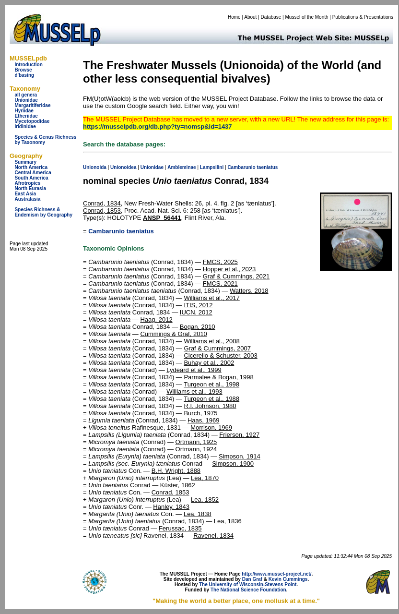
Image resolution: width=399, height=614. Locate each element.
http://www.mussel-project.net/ (276, 574)
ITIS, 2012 (198, 305)
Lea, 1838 (197, 514)
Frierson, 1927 (239, 434)
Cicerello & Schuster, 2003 (220, 355)
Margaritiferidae (32, 105)
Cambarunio (241, 167)
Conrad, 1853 (102, 210)
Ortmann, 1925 (196, 441)
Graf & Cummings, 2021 (236, 276)
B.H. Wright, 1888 (176, 470)
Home (234, 17)
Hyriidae (23, 110)
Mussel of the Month (307, 17)
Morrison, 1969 (211, 427)
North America (30, 167)
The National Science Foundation (248, 589)
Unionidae (25, 100)
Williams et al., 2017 (211, 297)
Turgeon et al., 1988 (211, 398)
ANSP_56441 (162, 217)
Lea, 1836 (228, 521)
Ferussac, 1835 (180, 528)
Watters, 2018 (249, 290)
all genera (25, 94)
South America (31, 178)
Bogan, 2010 (197, 326)
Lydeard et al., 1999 (193, 369)
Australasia (27, 199)
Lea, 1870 (205, 478)
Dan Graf (252, 579)
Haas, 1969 (204, 420)
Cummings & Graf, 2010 (173, 333)
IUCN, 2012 (196, 312)
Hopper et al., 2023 (229, 269)
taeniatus (267, 167)
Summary (25, 162)
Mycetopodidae (31, 121)
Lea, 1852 (205, 499)
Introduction (28, 64)
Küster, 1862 (177, 485)
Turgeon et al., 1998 (211, 384)
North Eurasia (30, 188)
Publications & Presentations (362, 17)
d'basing (24, 75)
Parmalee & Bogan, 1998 (218, 377)
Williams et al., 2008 (211, 341)
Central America (32, 172)
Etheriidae (25, 116)
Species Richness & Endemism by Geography (43, 212)
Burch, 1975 (200, 413)
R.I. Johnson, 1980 (210, 405)
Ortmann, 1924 (196, 449)
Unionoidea (123, 167)
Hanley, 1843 (171, 506)
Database (271, 17)
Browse (23, 69)
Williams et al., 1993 (194, 391)
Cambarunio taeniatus (121, 231)
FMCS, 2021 (220, 283)
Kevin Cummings (288, 579)
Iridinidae (24, 126)
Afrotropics (27, 183)
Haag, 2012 (156, 319)
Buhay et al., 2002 (209, 362)
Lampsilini (211, 167)
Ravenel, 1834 (213, 535)
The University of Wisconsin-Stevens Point (247, 584)
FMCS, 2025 (220, 261)
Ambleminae (181, 167)
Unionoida (94, 167)
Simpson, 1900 (233, 463)
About (250, 17)
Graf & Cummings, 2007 (217, 348)
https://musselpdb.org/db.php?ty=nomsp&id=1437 (157, 126)
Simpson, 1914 (239, 456)
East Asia (25, 193)
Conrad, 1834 (102, 203)
